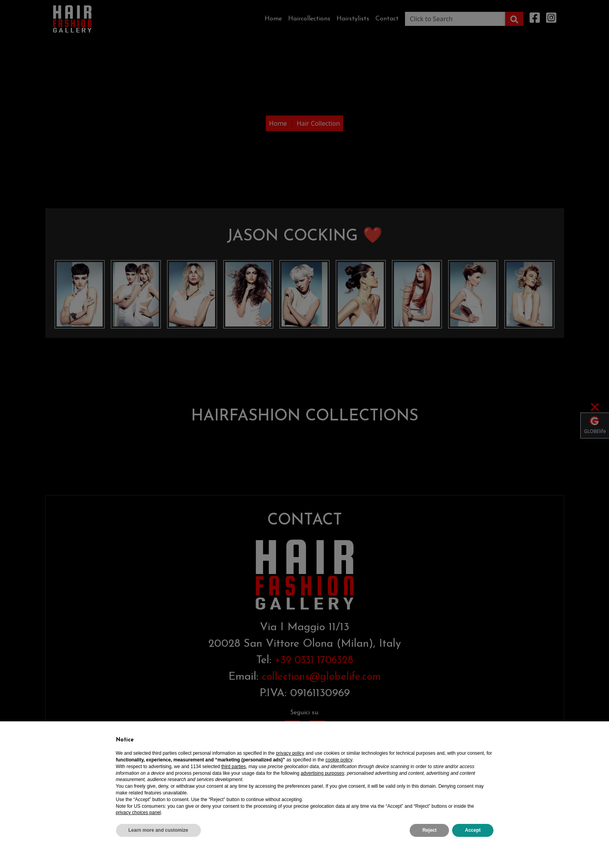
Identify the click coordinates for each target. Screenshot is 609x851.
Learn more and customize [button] (158, 830)
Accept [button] (472, 830)
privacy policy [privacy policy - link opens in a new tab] (290, 753)
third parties (233, 766)
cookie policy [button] (339, 760)
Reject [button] (429, 830)
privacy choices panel (138, 812)
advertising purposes (322, 773)
